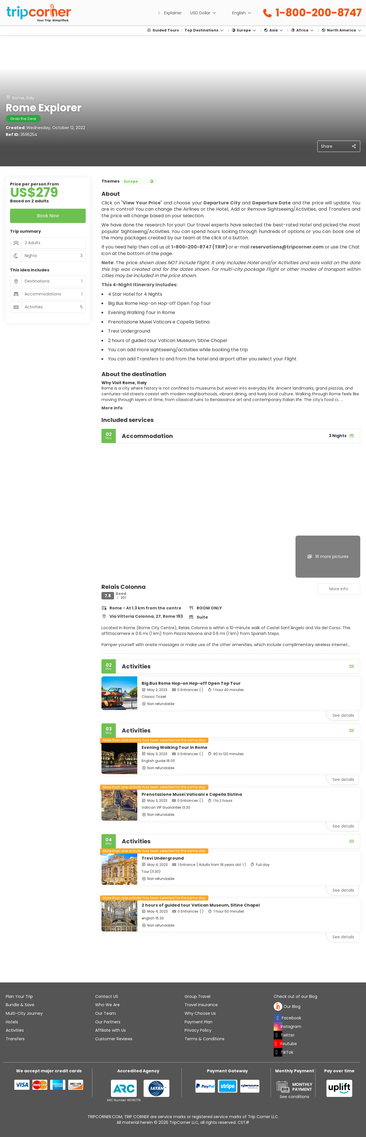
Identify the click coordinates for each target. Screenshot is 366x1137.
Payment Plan (198, 1022)
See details (343, 715)
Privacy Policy (198, 1030)
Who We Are (107, 1005)
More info (112, 408)
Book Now (48, 215)
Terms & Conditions (204, 1039)
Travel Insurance (201, 1005)
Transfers (15, 1039)
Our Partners (107, 1022)
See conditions (294, 1097)
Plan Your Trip (19, 996)
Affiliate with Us (110, 1030)
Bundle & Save (20, 1005)
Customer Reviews (113, 1039)
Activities (15, 1030)
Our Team (105, 1013)
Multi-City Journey (24, 1013)
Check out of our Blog (295, 996)
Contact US (106, 996)
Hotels (12, 1022)
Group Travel (197, 996)
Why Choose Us (200, 1013)
